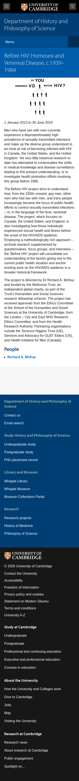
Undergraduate (15, 635)
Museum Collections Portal (24, 497)
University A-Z (14, 615)
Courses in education (20, 667)
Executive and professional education (32, 659)
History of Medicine (18, 526)
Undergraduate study (20, 444)
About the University (21, 680)
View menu (6, 6)
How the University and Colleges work (32, 689)
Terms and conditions (20, 608)
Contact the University (20, 573)
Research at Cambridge (23, 733)
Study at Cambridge (20, 627)
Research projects (17, 518)
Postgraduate (14, 643)
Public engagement (18, 758)
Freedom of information (21, 587)
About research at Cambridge (26, 750)
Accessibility (13, 580)
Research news (15, 742)
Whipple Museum (17, 489)
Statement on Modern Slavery (26, 601)
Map (7, 713)
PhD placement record (21, 460)
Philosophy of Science (20, 533)
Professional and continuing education (32, 651)
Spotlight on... (14, 766)
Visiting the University (20, 721)
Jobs (7, 705)
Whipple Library (16, 481)
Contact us (12, 415)
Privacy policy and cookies (24, 594)
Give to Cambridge (18, 697)
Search (72, 6)
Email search (14, 423)
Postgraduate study (18, 452)
